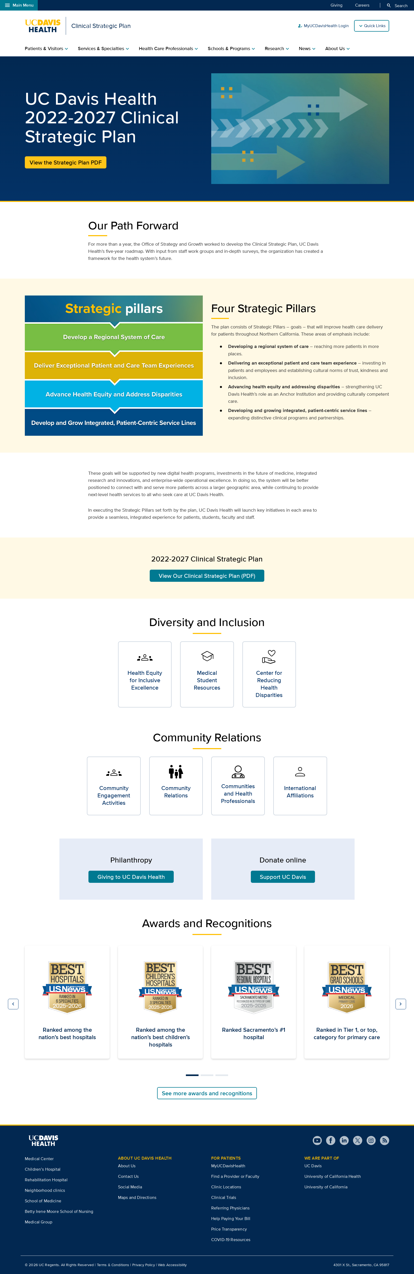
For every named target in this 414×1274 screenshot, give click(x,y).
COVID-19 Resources (230, 1240)
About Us (126, 1166)
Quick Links (374, 26)
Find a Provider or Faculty (235, 1176)
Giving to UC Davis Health (131, 877)
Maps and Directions (137, 1197)
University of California (325, 1187)
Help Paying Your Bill (230, 1218)
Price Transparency (229, 1229)
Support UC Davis (283, 877)
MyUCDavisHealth (228, 1166)
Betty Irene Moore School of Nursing (59, 1211)
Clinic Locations (226, 1187)
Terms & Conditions (113, 1264)
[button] (13, 1004)
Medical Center (39, 1159)
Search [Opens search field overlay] (397, 5)
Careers (362, 5)
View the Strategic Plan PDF (66, 162)
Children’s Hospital (42, 1169)
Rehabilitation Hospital (46, 1180)
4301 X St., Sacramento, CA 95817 (361, 1264)
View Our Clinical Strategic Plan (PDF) (207, 575)
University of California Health (332, 1176)
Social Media (130, 1187)
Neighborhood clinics (45, 1190)
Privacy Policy (143, 1264)
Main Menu (19, 5)
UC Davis (313, 1166)
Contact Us (128, 1176)
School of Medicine (43, 1201)
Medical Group (38, 1222)
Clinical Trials (223, 1197)
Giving (336, 5)
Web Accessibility (172, 1264)
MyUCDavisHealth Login (323, 26)
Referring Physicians (230, 1208)
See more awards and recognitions (207, 1093)
